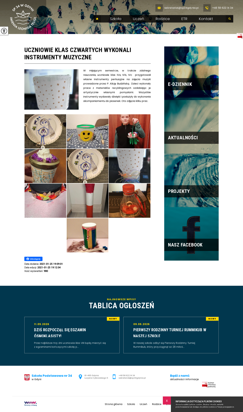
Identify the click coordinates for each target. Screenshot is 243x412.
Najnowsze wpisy (121, 304)
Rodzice (163, 19)
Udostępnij (33, 259)
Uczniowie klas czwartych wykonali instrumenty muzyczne (77, 53)
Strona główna (97, 19)
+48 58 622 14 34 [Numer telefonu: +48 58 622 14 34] (127, 375)
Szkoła (115, 19)
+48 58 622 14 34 (218, 8)
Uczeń (138, 19)
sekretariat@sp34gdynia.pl (177, 8)
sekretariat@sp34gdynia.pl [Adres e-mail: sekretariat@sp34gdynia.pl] (132, 378)
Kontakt (206, 19)
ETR (184, 19)
